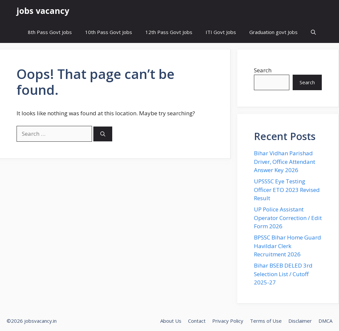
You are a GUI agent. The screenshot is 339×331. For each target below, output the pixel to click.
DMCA (325, 320)
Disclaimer (300, 320)
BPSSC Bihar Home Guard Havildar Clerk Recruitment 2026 (287, 246)
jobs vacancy (43, 10)
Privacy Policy (227, 320)
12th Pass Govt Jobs (168, 32)
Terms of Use (266, 320)
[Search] (102, 134)
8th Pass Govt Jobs (50, 32)
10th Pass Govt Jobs (108, 32)
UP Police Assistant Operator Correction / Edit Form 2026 (288, 217)
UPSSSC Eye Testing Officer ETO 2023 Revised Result (287, 189)
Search (262, 70)
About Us (170, 320)
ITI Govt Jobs (221, 32)
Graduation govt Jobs (273, 32)
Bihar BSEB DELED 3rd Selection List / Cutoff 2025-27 (283, 274)
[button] (313, 32)
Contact (197, 320)
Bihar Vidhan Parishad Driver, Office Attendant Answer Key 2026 (284, 161)
